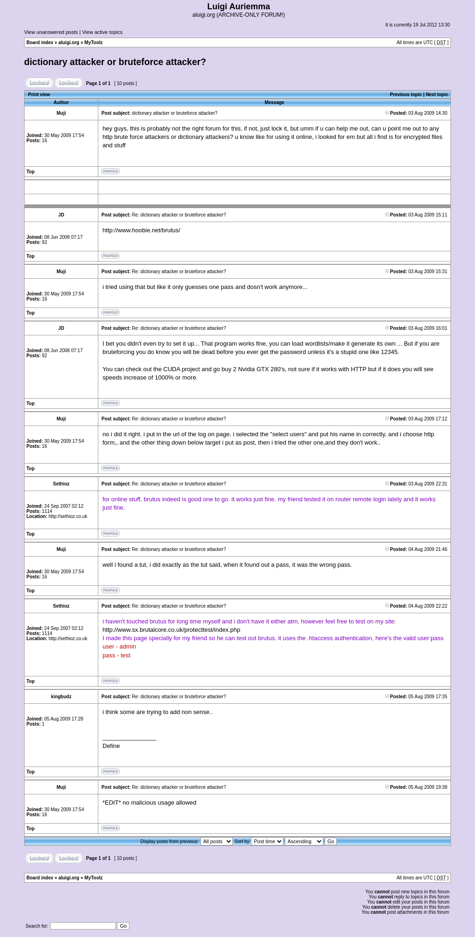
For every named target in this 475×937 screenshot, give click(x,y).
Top (30, 171)
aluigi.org (68, 42)
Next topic (437, 94)
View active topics (102, 32)
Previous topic (406, 94)
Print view (39, 94)
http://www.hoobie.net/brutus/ (141, 230)
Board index (39, 42)
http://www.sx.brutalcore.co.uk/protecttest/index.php (171, 629)
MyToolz (93, 42)
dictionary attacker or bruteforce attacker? (115, 62)
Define (111, 745)
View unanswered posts (51, 32)
